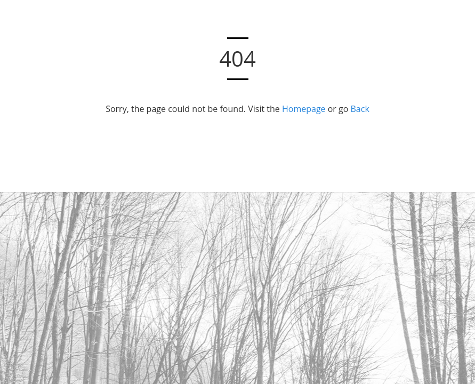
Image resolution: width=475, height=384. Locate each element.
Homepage (304, 109)
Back (360, 109)
